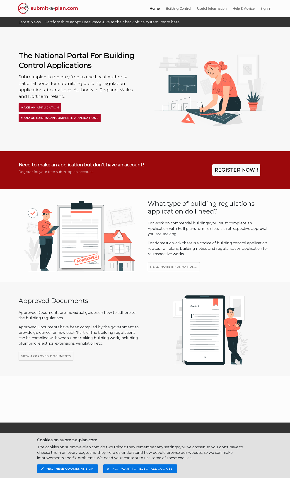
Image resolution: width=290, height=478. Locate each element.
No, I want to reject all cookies (142, 468)
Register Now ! (236, 170)
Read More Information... (173, 266)
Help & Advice (243, 9)
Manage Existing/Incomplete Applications (59, 118)
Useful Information (212, 9)
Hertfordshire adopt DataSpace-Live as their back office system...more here (112, 22)
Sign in (266, 9)
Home (155, 9)
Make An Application (40, 107)
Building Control (178, 9)
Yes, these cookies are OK (69, 468)
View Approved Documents (46, 356)
